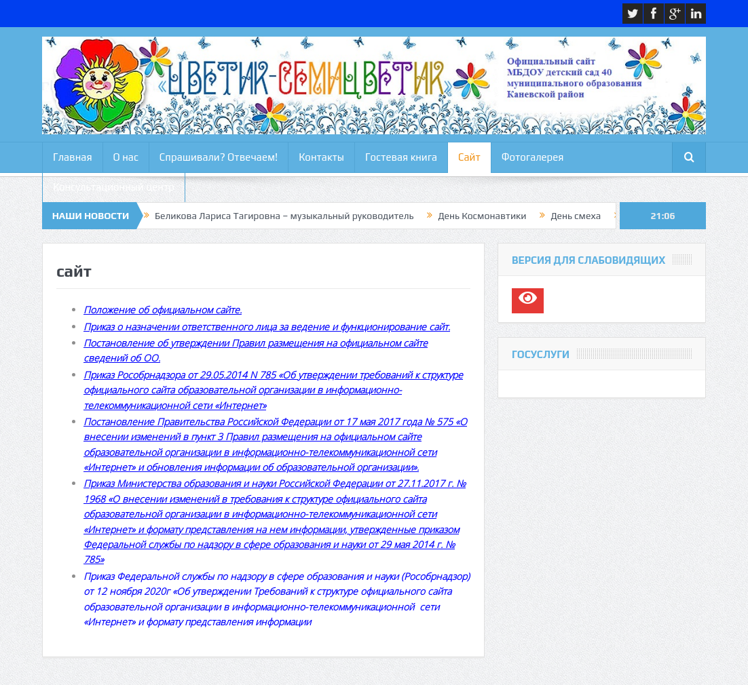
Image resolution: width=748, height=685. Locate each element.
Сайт (469, 157)
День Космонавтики (482, 215)
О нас (125, 157)
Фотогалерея (533, 157)
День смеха (575, 215)
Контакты (321, 157)
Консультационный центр (113, 187)
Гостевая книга (401, 157)
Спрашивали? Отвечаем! (219, 157)
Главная (72, 157)
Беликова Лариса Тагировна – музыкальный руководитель (284, 215)
